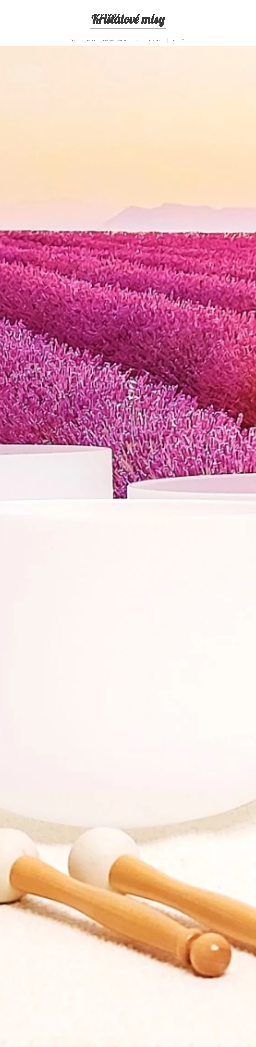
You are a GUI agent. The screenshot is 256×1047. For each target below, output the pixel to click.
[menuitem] (75, 40)
